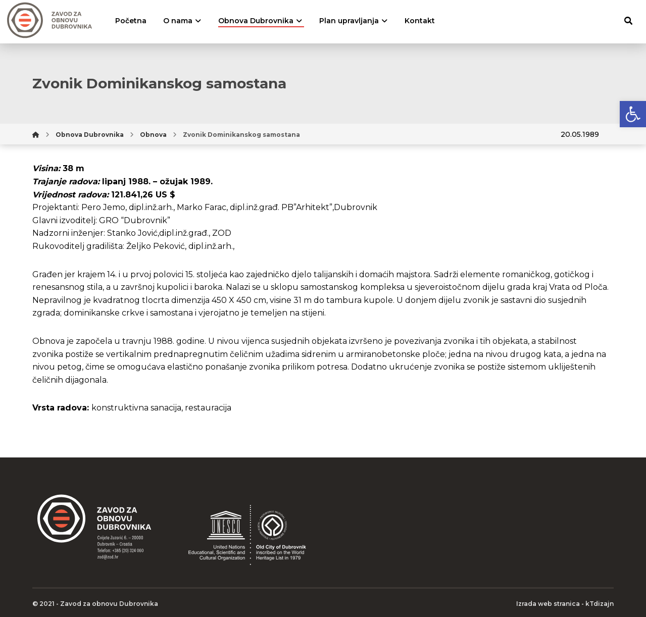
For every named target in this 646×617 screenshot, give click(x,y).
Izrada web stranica (548, 603)
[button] (633, 114)
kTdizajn (599, 603)
